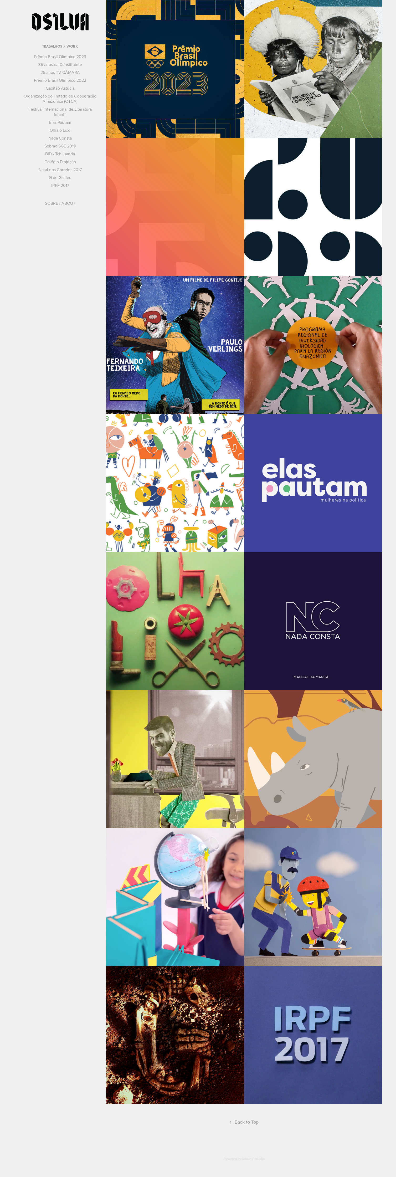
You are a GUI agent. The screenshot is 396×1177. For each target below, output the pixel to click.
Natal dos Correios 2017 (60, 169)
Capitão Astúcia (60, 88)
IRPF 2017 (60, 185)
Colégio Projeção (60, 162)
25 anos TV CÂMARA (60, 72)
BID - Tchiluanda (60, 154)
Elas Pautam (60, 122)
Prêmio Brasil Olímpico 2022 (60, 80)
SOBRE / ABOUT (60, 203)
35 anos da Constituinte (60, 64)
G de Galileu (60, 177)
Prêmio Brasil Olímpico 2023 (60, 56)
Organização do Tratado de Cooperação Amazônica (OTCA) (60, 98)
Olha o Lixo (60, 130)
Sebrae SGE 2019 (60, 146)
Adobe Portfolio (253, 1158)
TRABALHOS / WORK (60, 46)
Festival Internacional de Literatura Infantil (60, 111)
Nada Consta (60, 138)
